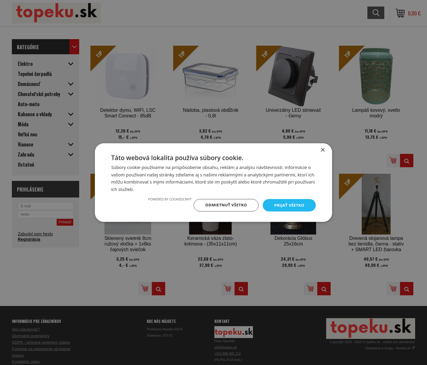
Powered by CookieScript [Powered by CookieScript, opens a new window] (166, 199)
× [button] (322, 149)
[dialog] (213, 182)
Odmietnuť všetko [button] (224, 205)
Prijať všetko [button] (289, 205)
